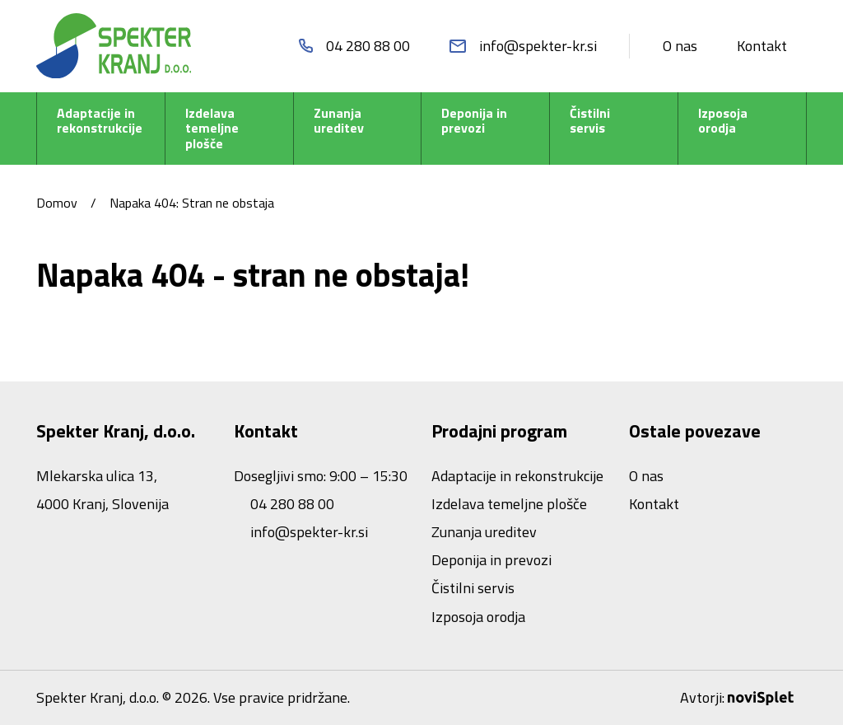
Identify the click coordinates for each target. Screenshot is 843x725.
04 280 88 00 (290, 504)
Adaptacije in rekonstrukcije (99, 120)
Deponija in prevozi (474, 120)
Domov (56, 203)
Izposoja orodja (723, 120)
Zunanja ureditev (339, 120)
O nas (680, 46)
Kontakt (762, 46)
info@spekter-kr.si (307, 532)
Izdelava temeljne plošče (212, 128)
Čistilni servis (590, 120)
